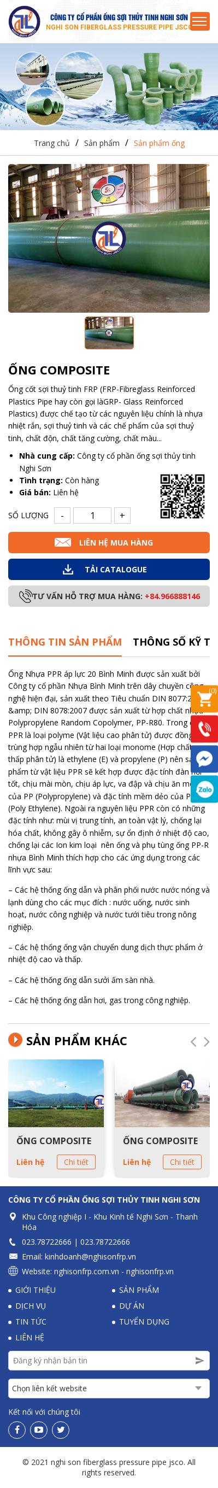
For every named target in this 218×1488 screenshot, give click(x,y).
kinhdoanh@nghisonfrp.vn (90, 1257)
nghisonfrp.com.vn (86, 1272)
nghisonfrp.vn (150, 1272)
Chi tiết (76, 1163)
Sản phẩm (102, 143)
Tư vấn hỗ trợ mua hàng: (116, 596)
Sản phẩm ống (159, 143)
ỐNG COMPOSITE (53, 1141)
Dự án (131, 1306)
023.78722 (40, 1242)
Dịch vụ (30, 1306)
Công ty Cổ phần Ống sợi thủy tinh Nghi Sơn (104, 1200)
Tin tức (30, 1322)
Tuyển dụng (144, 1322)
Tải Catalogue (116, 570)
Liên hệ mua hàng (116, 543)
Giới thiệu (35, 1290)
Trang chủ (52, 143)
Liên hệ (30, 1163)
